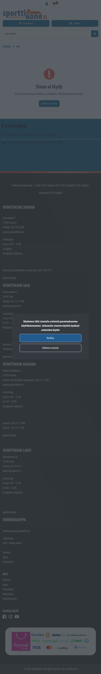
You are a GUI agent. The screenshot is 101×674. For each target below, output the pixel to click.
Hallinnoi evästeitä (50, 348)
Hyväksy (50, 338)
